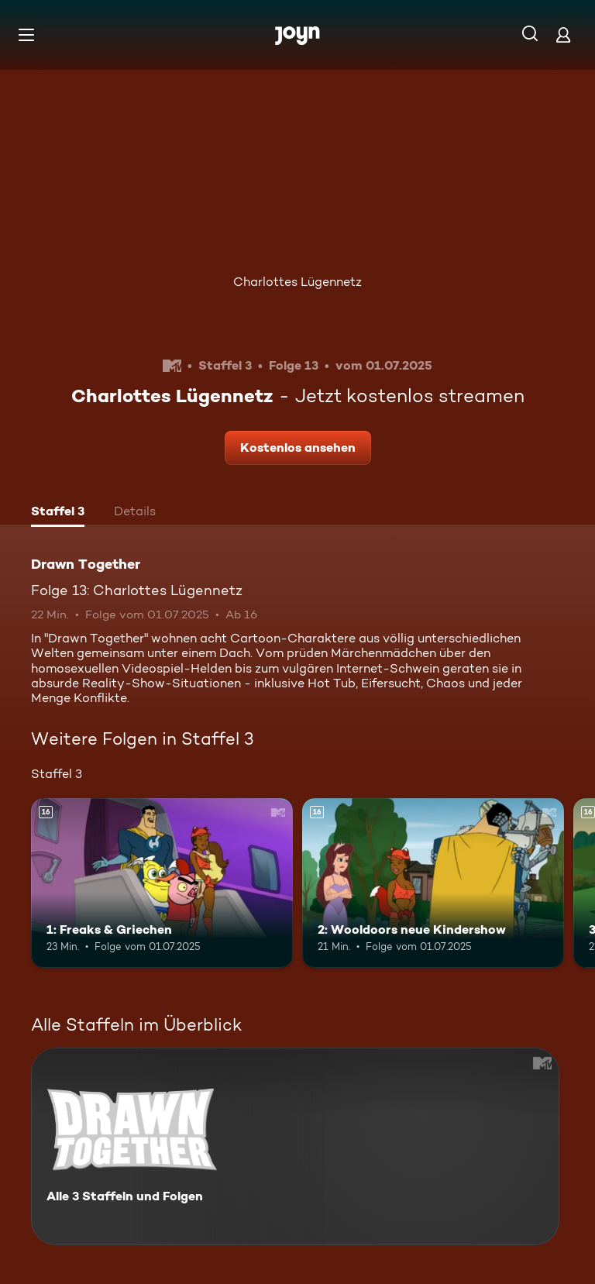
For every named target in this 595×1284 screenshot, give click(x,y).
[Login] (563, 34)
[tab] (58, 513)
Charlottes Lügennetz (297, 281)
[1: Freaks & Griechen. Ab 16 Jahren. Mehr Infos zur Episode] (162, 883)
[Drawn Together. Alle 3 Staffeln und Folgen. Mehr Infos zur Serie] (295, 1146)
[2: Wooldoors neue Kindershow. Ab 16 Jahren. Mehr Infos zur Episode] (433, 883)
